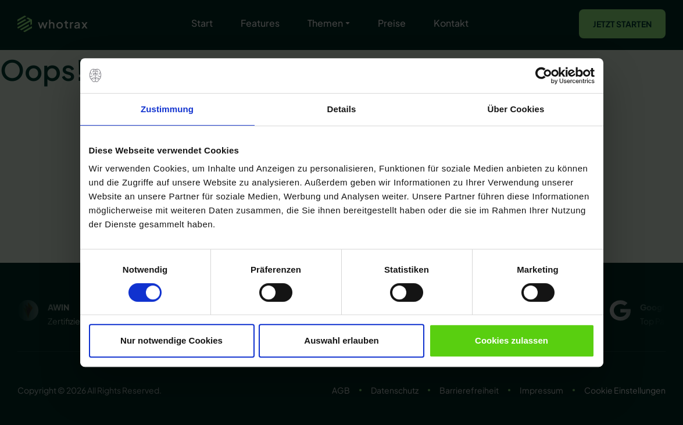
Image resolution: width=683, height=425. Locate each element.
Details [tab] (341, 109)
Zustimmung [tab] (167, 109)
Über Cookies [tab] (516, 109)
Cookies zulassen (511, 340)
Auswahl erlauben (341, 340)
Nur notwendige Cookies (171, 340)
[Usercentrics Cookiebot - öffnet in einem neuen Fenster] (544, 75)
